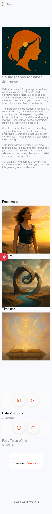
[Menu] (22, 4)
